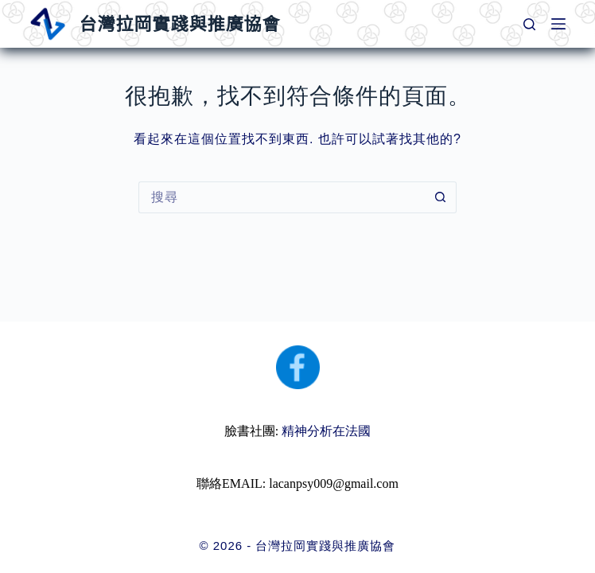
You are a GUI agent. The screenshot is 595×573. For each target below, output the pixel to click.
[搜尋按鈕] (441, 197)
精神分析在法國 (326, 431)
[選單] (558, 24)
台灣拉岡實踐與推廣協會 (179, 24)
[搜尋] (529, 24)
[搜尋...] (281, 197)
